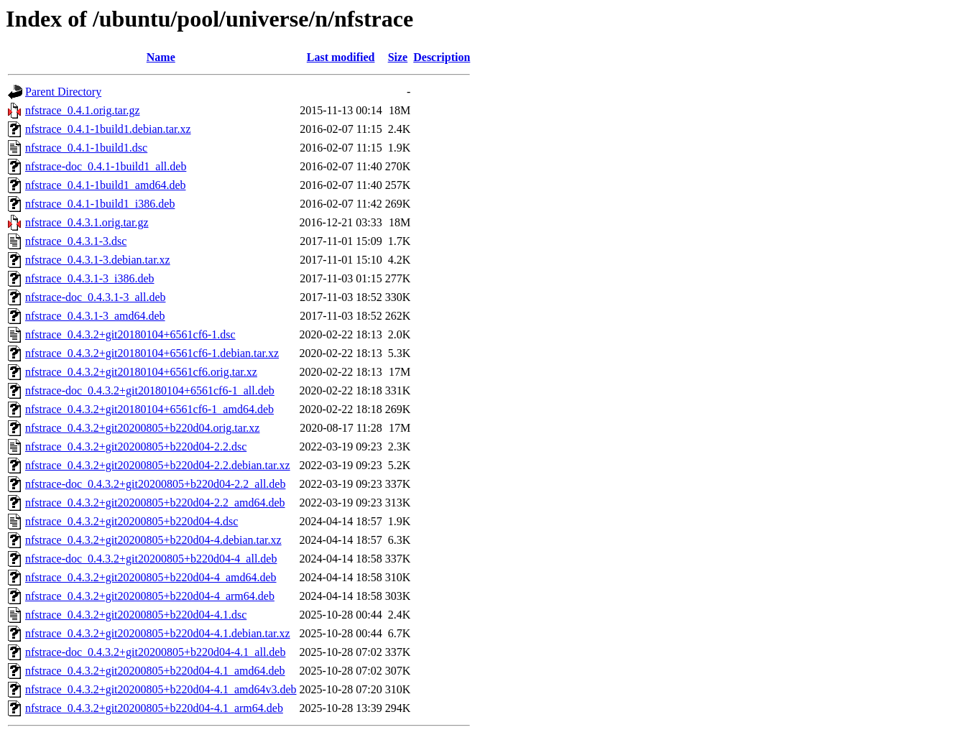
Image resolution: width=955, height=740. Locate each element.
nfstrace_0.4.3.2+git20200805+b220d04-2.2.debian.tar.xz (157, 465)
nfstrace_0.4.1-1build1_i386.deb (100, 204)
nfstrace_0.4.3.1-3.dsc (75, 241)
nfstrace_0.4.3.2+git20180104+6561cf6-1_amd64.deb (149, 409)
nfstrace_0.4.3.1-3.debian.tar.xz (97, 260)
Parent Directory (63, 91)
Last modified (341, 57)
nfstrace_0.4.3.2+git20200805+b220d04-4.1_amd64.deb (155, 671)
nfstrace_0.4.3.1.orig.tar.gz (87, 222)
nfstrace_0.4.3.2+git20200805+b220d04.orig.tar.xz (142, 428)
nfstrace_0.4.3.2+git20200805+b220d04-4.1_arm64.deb (154, 708)
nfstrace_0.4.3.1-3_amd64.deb (95, 316)
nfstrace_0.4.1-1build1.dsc (86, 148)
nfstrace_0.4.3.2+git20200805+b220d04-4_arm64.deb (149, 596)
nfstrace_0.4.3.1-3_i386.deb (89, 278)
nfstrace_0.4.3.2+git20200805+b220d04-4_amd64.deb (151, 577)
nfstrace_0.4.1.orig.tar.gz (82, 110)
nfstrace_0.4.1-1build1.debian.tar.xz (108, 129)
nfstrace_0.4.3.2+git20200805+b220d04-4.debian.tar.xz (153, 540)
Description (441, 57)
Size (398, 57)
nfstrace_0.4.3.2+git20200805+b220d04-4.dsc (131, 521)
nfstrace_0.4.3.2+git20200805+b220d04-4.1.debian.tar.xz (157, 633)
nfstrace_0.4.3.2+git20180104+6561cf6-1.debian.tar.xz (152, 353)
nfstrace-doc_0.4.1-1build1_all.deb (105, 166)
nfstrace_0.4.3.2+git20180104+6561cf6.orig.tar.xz (141, 372)
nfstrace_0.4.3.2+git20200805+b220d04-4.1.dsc (135, 615)
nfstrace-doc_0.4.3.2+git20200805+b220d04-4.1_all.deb (155, 652)
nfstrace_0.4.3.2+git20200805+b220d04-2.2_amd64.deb (155, 502)
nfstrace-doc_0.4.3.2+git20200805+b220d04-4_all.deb (151, 558)
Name (161, 57)
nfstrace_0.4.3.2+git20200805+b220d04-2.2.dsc (135, 446)
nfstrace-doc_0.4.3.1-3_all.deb (95, 297)
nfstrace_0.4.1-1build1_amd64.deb (105, 185)
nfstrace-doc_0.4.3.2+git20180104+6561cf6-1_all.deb (149, 390)
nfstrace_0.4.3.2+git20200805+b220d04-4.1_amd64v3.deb (161, 689)
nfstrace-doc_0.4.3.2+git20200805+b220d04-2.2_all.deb (155, 484)
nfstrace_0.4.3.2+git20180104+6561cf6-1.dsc (130, 334)
